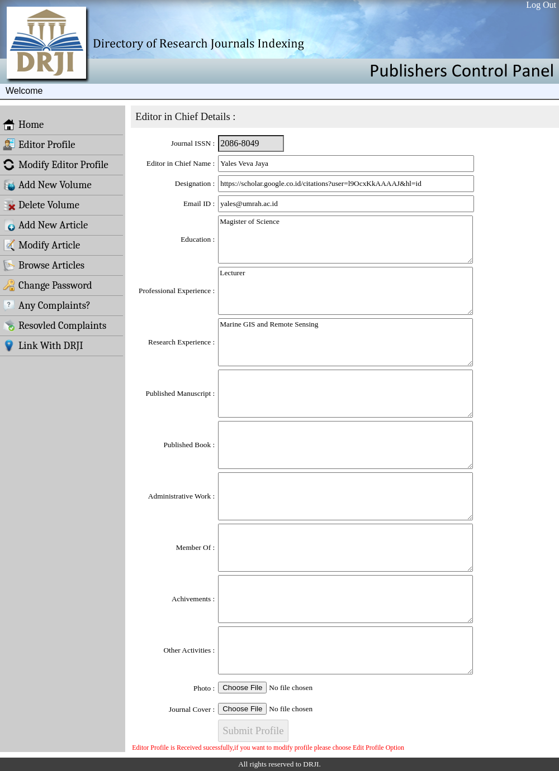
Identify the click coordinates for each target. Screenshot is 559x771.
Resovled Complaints (54, 325)
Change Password (47, 285)
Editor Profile (39, 144)
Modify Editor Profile (55, 165)
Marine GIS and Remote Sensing (345, 342)
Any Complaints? (47, 305)
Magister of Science (345, 240)
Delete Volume (41, 205)
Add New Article (45, 225)
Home (23, 124)
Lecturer (345, 291)
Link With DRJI (43, 345)
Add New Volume (47, 185)
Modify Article (41, 245)
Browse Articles (43, 265)
